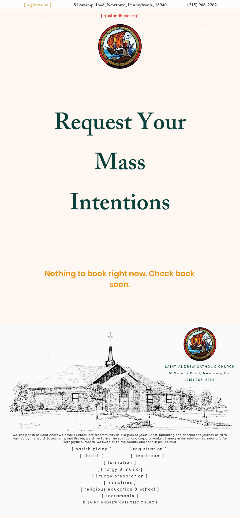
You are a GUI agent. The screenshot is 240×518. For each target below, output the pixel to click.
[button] (37, 5)
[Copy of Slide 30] (122, 506)
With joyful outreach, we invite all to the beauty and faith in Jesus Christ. (120, 442)
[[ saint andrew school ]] (196, 64)
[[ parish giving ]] (196, 32)
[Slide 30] (118, 507)
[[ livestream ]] (42, 64)
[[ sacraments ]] (196, 43)
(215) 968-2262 (202, 5)
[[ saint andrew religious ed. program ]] (196, 53)
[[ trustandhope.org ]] (120, 16)
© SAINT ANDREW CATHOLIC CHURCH (120, 502)
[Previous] (25, 419)
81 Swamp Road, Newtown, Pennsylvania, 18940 (120, 5)
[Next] (214, 419)
